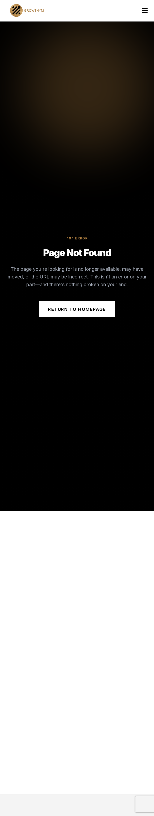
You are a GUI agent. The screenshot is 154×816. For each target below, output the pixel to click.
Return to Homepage (77, 309)
